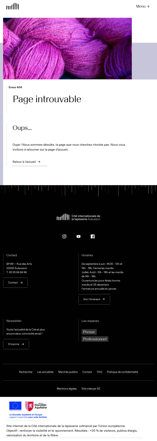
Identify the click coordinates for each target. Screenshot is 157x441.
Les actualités (45, 372)
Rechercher (26, 372)
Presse (89, 331)
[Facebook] (92, 236)
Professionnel (95, 339)
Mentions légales (67, 388)
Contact (87, 372)
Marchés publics (68, 372)
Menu (143, 6)
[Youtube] (78, 236)
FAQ (99, 372)
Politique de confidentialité (122, 372)
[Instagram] (64, 236)
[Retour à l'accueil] (12, 6)
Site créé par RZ (91, 388)
